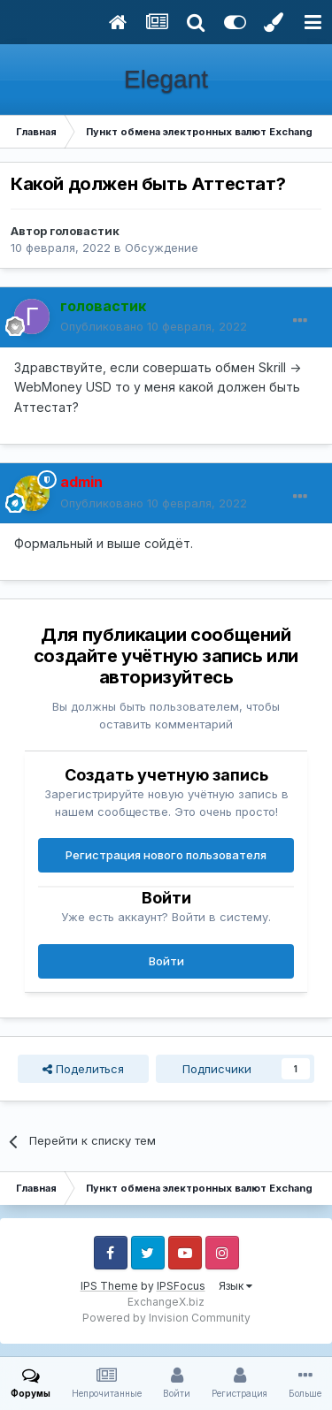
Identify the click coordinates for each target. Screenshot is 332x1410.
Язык (235, 1285)
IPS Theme (109, 1285)
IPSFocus (181, 1285)
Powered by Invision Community (166, 1317)
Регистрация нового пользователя (166, 855)
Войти (166, 961)
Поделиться (83, 1069)
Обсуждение (161, 247)
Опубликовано (153, 326)
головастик (85, 231)
